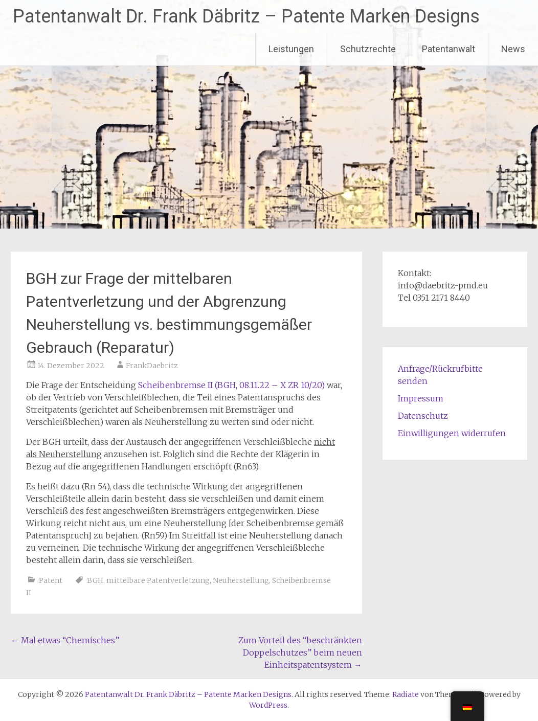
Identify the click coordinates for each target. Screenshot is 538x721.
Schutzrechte (368, 48)
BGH (95, 580)
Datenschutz (423, 416)
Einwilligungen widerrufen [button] (452, 433)
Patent (50, 580)
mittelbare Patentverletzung (158, 580)
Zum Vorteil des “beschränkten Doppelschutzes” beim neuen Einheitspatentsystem (300, 652)
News (513, 48)
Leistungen (291, 48)
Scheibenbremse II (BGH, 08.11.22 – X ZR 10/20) (231, 385)
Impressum (420, 398)
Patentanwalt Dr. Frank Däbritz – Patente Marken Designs (246, 16)
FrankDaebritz (152, 365)
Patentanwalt (448, 48)
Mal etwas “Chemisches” (65, 640)
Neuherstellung (241, 580)
